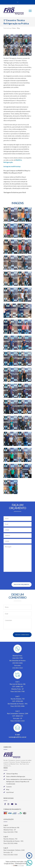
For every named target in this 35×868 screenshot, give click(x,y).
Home (14, 28)
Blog (18, 28)
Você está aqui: (8, 28)
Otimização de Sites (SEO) (23, 863)
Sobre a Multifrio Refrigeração (15, 776)
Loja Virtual (10, 792)
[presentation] (18, 577)
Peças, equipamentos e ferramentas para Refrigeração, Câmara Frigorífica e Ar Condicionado (19, 781)
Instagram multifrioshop (12, 166)
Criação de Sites (9, 863)
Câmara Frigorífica (12, 773)
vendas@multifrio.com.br (17, 737)
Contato (9, 786)
